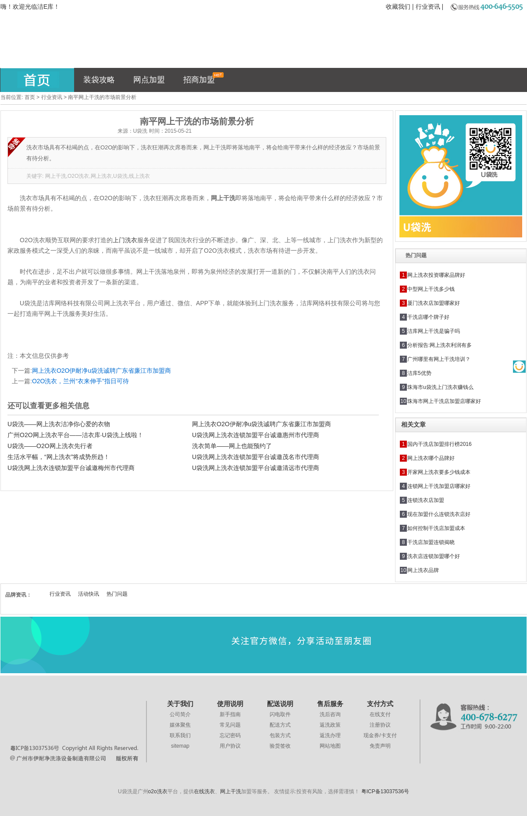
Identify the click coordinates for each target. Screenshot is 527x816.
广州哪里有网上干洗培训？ (438, 359)
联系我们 (180, 735)
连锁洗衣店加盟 (425, 500)
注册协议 (380, 725)
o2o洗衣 (157, 791)
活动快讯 (88, 594)
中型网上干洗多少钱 (431, 289)
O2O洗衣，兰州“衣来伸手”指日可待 (80, 381)
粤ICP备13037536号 (385, 791)
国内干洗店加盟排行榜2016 (439, 444)
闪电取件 (280, 714)
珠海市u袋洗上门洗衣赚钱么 (440, 387)
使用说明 (230, 703)
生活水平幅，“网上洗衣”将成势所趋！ (58, 456)
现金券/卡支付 (379, 735)
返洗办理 (330, 735)
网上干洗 (230, 791)
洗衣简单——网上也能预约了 (232, 445)
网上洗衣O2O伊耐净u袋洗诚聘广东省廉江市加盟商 (101, 370)
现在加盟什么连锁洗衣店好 (438, 514)
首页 (30, 97)
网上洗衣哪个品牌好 (431, 458)
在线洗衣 (204, 791)
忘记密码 (230, 735)
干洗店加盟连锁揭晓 (431, 542)
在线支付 (380, 714)
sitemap (180, 746)
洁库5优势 (419, 373)
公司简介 (180, 714)
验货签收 (280, 746)
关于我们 (180, 703)
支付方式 (380, 703)
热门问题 (117, 594)
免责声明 (380, 746)
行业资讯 (428, 6)
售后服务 (330, 703)
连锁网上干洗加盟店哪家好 (438, 486)
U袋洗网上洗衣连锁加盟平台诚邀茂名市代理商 (255, 456)
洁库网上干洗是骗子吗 (433, 331)
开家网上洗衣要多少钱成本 (438, 472)
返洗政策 (330, 725)
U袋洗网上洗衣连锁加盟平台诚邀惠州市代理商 (255, 434)
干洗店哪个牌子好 (428, 317)
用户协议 (230, 746)
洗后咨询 (330, 714)
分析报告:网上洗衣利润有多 (439, 345)
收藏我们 (398, 6)
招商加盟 (203, 78)
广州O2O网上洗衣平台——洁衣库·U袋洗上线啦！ (75, 434)
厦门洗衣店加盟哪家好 (433, 303)
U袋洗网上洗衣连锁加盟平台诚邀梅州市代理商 (71, 467)
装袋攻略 (99, 79)
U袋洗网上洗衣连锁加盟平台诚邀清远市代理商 (255, 467)
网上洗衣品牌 (423, 570)
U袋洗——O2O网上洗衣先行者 (50, 445)
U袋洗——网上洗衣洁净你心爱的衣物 (58, 423)
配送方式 (280, 725)
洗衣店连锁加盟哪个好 (433, 556)
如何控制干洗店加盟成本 (436, 528)
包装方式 (280, 735)
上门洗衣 (125, 240)
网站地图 (330, 746)
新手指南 (230, 714)
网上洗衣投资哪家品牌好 (436, 275)
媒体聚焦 (180, 725)
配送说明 (280, 703)
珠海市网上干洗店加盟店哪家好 (444, 401)
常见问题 (230, 725)
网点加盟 (149, 79)
